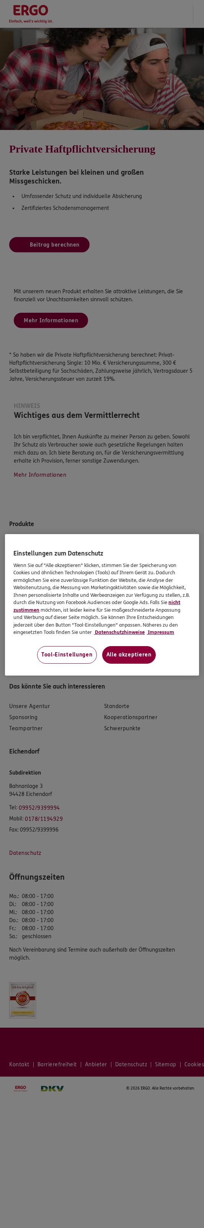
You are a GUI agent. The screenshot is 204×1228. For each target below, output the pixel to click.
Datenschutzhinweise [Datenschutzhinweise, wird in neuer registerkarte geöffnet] (119, 632)
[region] (102, 605)
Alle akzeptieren (129, 654)
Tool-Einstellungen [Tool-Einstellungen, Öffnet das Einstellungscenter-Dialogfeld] (67, 654)
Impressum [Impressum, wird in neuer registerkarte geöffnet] (160, 632)
